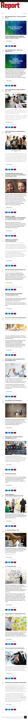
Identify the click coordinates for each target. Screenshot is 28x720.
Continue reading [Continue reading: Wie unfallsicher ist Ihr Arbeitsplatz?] (9, 427)
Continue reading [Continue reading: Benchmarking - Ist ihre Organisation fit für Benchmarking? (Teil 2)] (9, 391)
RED (6, 497)
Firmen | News (18, 19)
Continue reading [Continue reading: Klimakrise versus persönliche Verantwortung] (9, 704)
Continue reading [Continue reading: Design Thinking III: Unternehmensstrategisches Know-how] (9, 521)
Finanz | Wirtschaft (14, 475)
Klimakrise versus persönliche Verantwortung (15, 682)
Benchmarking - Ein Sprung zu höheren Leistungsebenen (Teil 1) (14, 437)
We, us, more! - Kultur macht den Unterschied (15, 317)
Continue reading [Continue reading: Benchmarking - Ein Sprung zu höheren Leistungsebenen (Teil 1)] (9, 464)
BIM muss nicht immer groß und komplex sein (15, 269)
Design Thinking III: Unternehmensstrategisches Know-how (14, 495)
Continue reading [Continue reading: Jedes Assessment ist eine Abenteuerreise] (9, 673)
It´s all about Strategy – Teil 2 (12, 530)
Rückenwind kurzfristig (10, 473)
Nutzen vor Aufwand (15, 287)
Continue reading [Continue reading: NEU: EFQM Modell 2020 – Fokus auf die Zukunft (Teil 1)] (9, 80)
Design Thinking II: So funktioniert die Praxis (15, 613)
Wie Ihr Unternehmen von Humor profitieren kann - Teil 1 (15, 132)
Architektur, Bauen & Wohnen (14, 271)
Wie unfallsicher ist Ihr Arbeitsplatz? (13, 400)
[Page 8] (18, 712)
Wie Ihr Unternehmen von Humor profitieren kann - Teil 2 (15, 90)
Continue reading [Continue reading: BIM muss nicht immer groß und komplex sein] (9, 282)
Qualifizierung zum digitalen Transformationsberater (11, 240)
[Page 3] (10, 712)
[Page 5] (13, 712)
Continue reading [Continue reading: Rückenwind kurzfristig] (9, 485)
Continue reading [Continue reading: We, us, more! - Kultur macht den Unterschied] (9, 350)
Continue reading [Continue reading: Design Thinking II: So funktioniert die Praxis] (9, 639)
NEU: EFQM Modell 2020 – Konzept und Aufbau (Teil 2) (15, 17)
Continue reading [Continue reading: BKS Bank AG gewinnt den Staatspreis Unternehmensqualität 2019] (9, 308)
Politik (10, 475)
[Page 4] (11, 712)
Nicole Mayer (7, 19)
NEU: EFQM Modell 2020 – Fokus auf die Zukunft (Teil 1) (14, 50)
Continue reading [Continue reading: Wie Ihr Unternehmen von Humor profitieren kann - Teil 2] (9, 122)
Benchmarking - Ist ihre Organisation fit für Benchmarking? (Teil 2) (15, 359)
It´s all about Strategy (10, 566)
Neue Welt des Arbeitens (10, 497)
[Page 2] (8, 712)
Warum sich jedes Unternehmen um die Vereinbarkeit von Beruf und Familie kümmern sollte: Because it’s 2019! (15, 175)
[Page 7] (16, 712)
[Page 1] (6, 712)
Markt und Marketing (13, 220)
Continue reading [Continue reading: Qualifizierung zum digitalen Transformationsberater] (9, 260)
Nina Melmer (7, 402)
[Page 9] (19, 712)
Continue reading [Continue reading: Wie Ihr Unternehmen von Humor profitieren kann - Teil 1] (9, 164)
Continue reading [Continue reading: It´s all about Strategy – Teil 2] (9, 557)
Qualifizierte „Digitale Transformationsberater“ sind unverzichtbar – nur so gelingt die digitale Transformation (15, 218)
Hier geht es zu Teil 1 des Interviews (10, 554)
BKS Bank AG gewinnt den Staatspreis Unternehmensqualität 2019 (13, 294)
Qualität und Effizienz (13, 19)
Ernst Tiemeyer (7, 220)
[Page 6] (14, 712)
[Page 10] (21, 712)
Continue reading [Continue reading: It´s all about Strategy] (9, 604)
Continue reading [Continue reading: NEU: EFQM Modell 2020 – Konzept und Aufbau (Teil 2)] (9, 41)
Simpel (21, 287)
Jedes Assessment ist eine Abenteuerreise (14, 648)
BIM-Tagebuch (9, 287)
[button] (23, 13)
